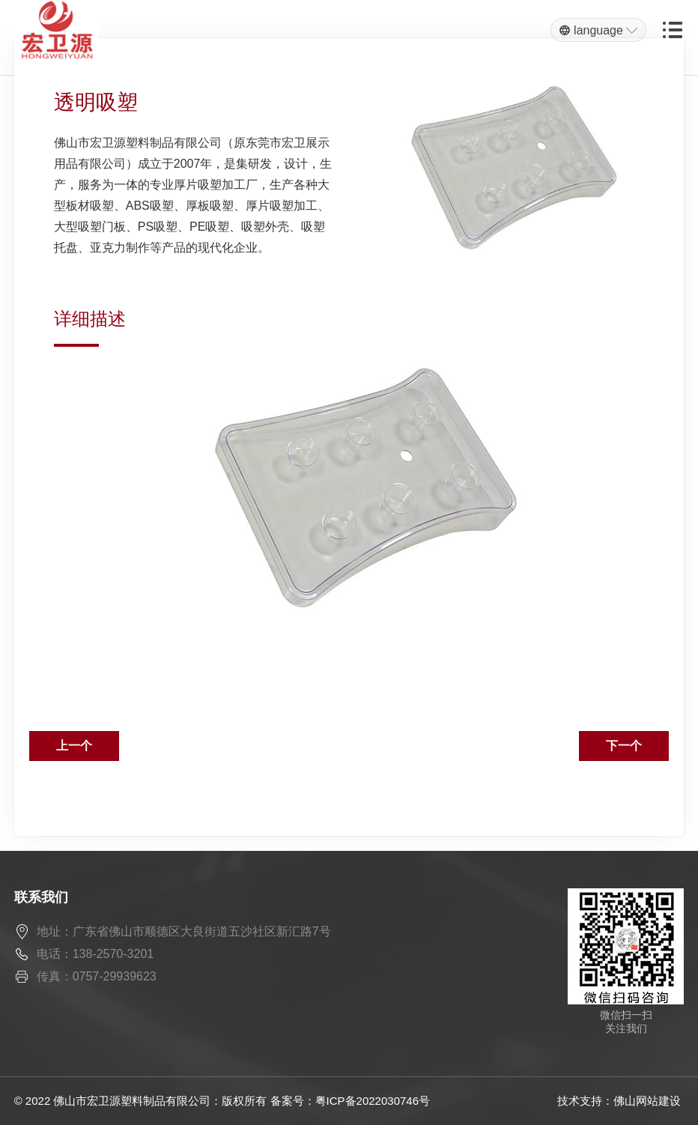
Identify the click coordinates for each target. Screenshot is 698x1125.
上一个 (74, 745)
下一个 (624, 745)
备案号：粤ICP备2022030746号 (350, 1100)
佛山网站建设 (647, 1100)
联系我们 (41, 897)
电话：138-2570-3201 (95, 953)
